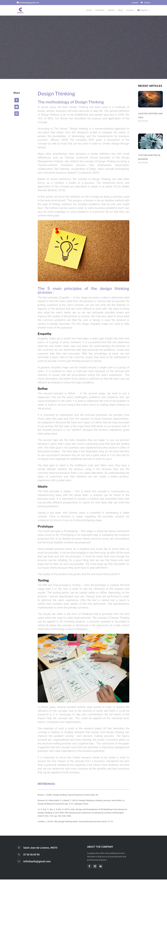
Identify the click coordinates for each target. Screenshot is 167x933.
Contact (135, 3)
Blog (120, 10)
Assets (111, 10)
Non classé (143, 121)
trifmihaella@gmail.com (37, 861)
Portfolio (100, 10)
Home (89, 10)
